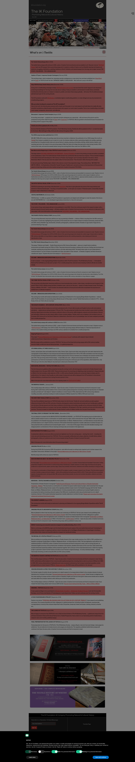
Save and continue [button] (100, 757)
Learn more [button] (32, 757)
